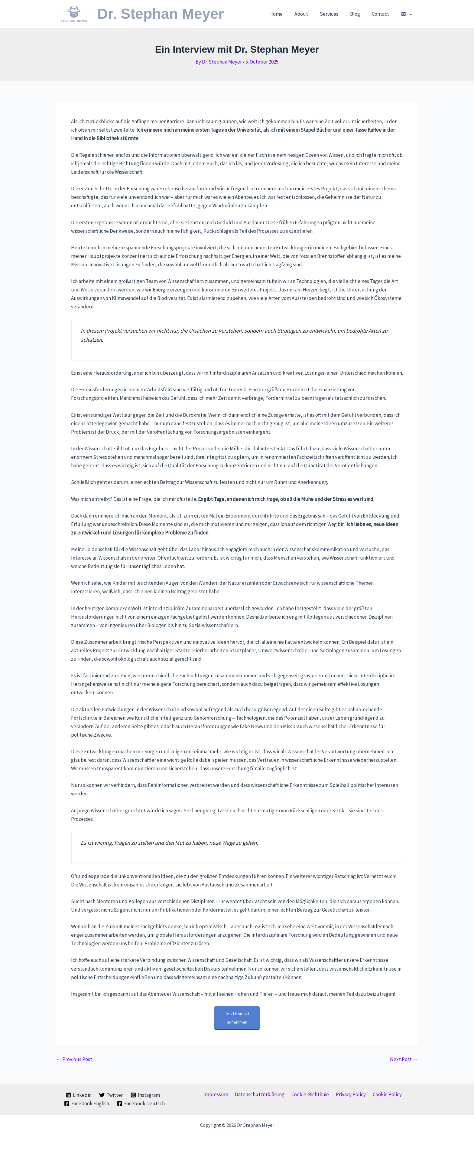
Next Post (404, 1059)
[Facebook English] (87, 1103)
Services (334, 14)
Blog (359, 14)
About (308, 14)
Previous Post (74, 1059)
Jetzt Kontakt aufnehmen (237, 1018)
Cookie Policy (383, 1094)
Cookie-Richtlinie (310, 1094)
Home (284, 14)
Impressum (219, 1094)
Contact (382, 14)
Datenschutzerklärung (261, 1094)
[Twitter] (111, 1095)
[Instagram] (145, 1095)
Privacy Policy (349, 1094)
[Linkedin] (78, 1095)
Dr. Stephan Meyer (160, 14)
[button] (410, 14)
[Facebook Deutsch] (141, 1103)
